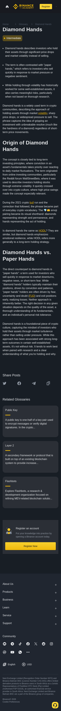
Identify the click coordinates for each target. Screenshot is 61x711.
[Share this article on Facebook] (19, 383)
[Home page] (23, 6)
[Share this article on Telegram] (34, 383)
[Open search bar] (36, 6)
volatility (42, 113)
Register (46, 6)
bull (32, 202)
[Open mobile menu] (56, 6)
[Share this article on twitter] (5, 383)
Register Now (30, 546)
